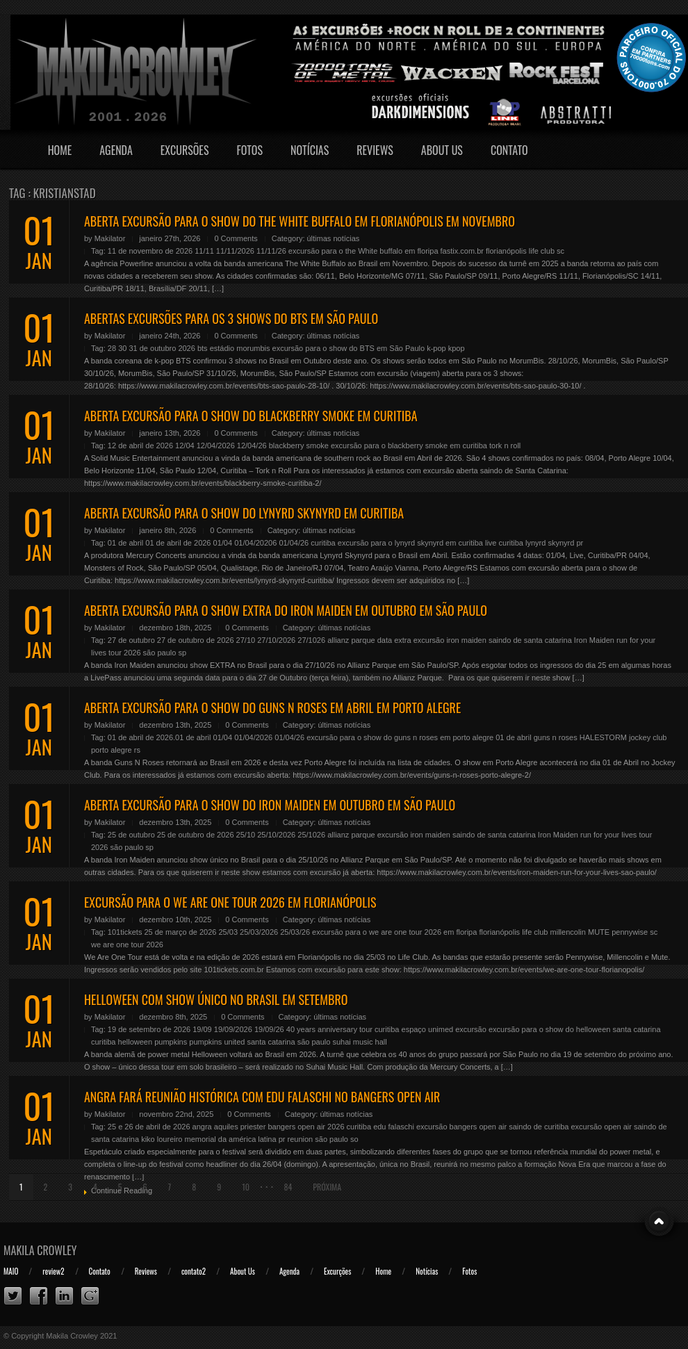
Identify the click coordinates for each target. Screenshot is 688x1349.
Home (60, 150)
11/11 (204, 251)
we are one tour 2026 (127, 944)
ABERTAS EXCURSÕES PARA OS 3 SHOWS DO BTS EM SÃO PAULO (231, 318)
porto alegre (111, 750)
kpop (456, 348)
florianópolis (506, 251)
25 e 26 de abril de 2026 (149, 1126)
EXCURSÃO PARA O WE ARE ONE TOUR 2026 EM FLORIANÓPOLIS (230, 902)
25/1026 (311, 835)
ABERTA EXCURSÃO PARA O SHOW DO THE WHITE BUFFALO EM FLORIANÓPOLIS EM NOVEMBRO (299, 221)
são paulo (160, 652)
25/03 (228, 932)
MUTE (598, 932)
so (354, 1139)
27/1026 (311, 640)
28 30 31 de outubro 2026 (151, 348)
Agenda (116, 150)
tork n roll (505, 445)
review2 (53, 1271)
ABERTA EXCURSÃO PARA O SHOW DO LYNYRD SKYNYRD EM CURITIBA (244, 513)
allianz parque (351, 640)
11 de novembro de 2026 (150, 251)
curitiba (323, 543)
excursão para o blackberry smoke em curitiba (409, 445)
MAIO (10, 1271)
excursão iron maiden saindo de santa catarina (492, 640)
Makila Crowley (40, 1250)
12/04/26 (252, 445)
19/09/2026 (233, 1029)
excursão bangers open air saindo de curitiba (492, 1126)
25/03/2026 (259, 932)
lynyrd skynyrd (549, 543)
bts (202, 348)
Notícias (309, 150)
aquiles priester (240, 1126)
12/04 (185, 445)
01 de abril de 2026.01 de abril (159, 737)
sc (560, 251)
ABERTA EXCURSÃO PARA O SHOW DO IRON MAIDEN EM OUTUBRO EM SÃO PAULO (269, 805)
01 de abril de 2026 (178, 543)
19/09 (202, 1029)
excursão (470, 1029)
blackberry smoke (299, 445)
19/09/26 (269, 1029)
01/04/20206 (255, 543)
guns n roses (556, 737)
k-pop (436, 348)
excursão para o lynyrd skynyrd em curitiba (410, 543)
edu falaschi (393, 1126)
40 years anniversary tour (329, 1029)
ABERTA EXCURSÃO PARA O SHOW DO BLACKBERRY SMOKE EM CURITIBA (251, 416)
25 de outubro (131, 835)
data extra (394, 640)
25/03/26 (295, 932)
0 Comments (235, 238)
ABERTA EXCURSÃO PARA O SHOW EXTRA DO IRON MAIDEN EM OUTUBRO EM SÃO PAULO (285, 610)
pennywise (630, 932)
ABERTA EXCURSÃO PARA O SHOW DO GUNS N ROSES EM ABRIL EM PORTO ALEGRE (272, 707)
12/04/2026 (216, 445)
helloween (135, 1042)
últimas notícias (333, 238)
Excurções (337, 1271)
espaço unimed (428, 1029)
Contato (509, 150)
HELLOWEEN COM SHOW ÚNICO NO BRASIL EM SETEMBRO (215, 999)
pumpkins (170, 1042)
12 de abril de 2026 (140, 445)
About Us (442, 150)
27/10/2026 (276, 640)
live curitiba (504, 543)
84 (288, 1187)
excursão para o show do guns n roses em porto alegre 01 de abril (418, 737)
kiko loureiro (161, 1139)
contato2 (193, 1271)
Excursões (185, 150)
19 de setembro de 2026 (149, 1029)
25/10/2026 (276, 835)
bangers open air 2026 (306, 1126)
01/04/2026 (253, 737)
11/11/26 (271, 251)
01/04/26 (294, 543)
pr (579, 543)
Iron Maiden (594, 640)
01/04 (223, 543)
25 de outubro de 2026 (195, 835)
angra (202, 1126)
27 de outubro (131, 640)
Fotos (249, 150)
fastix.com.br (462, 251)
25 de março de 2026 (180, 932)
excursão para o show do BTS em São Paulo (348, 348)
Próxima (327, 1187)
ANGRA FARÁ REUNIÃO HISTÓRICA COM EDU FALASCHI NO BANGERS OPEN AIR (262, 1097)
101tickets (125, 932)
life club (542, 251)
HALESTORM (603, 737)
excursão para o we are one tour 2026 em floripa (394, 932)
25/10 (246, 835)
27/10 (246, 640)
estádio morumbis (240, 348)
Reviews (375, 150)
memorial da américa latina (231, 1139)
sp (182, 652)
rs (137, 750)
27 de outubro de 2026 (195, 640)
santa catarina (271, 1042)
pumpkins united (217, 1042)
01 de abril (125, 543)
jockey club (647, 737)
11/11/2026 (235, 251)
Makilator (110, 238)
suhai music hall (359, 1042)
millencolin (568, 932)
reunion (300, 1139)
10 (245, 1187)
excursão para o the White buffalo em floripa (363, 251)
